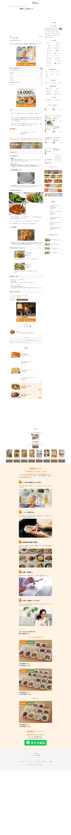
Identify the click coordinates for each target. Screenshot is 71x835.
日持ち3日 (26, 342)
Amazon (12, 286)
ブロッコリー (54, 35)
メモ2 (24, 120)
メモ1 (15, 72)
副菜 (33, 340)
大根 (51, 35)
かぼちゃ (46, 37)
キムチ (14, 340)
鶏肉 (45, 35)
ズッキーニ (53, 33)
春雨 (11, 340)
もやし (58, 35)
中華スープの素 (14, 82)
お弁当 (36, 340)
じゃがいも (53, 31)
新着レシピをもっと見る (26, 139)
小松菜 (46, 33)
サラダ (22, 340)
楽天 (15, 286)
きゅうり (11, 77)
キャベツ (57, 31)
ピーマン (49, 31)
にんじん (57, 33)
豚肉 (48, 35)
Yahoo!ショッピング (20, 286)
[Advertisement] (26, 413)
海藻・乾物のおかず (19, 342)
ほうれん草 (50, 37)
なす (45, 31)
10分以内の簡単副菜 (28, 340)
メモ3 (34, 125)
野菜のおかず (13, 342)
